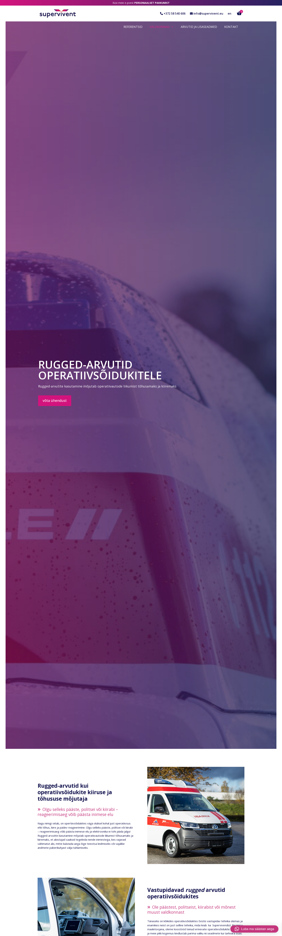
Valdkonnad (162, 26)
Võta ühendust (55, 400)
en (229, 13)
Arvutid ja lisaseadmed (199, 27)
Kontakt (231, 27)
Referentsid (133, 27)
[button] (254, 929)
